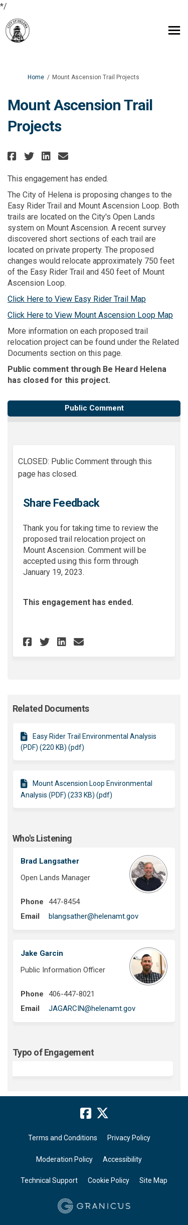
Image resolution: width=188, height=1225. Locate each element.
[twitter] (103, 1114)
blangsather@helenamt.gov (93, 916)
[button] (13, 156)
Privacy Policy (128, 1138)
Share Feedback (61, 503)
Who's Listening (42, 838)
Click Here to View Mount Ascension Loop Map (90, 315)
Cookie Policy (108, 1180)
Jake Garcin (42, 953)
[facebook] (86, 1114)
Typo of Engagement (53, 1052)
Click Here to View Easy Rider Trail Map (77, 299)
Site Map (153, 1180)
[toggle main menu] (174, 30)
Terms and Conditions (62, 1138)
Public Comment (94, 408)
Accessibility (122, 1159)
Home (36, 77)
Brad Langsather (50, 861)
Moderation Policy (64, 1159)
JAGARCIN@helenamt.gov (92, 1008)
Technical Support (49, 1180)
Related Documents (51, 708)
